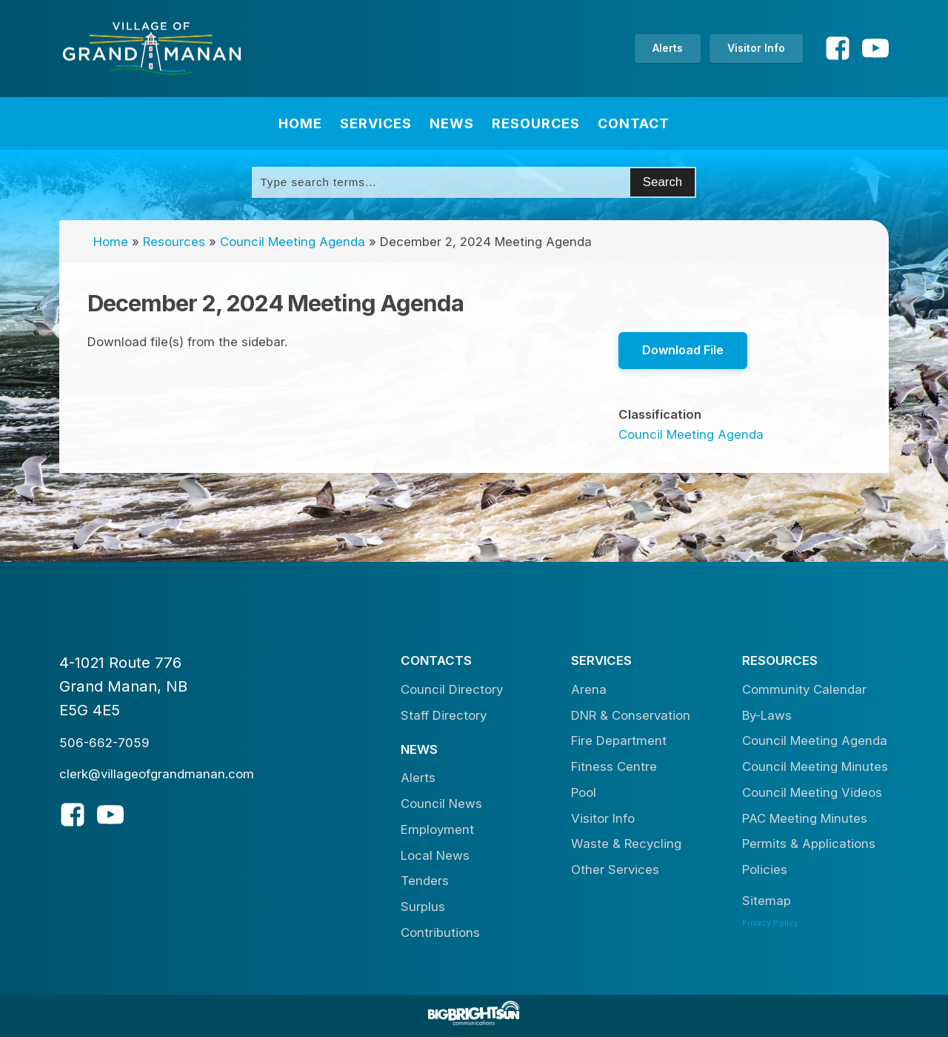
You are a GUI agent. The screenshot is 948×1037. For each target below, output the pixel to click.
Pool (583, 792)
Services (376, 123)
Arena (589, 689)
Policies (764, 869)
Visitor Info (756, 48)
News (452, 123)
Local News (435, 855)
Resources (536, 123)
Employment (437, 829)
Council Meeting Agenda (292, 241)
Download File (683, 349)
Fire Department (619, 740)
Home (300, 123)
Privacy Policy (770, 923)
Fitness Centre (614, 766)
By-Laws (767, 715)
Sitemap (766, 900)
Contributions (440, 932)
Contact (634, 123)
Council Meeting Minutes (815, 766)
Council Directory (452, 689)
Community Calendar (804, 689)
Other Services (615, 869)
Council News (441, 803)
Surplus (423, 906)
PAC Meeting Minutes (804, 818)
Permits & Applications (808, 843)
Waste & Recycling (626, 843)
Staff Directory (444, 715)
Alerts (667, 48)
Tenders (425, 880)
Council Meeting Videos (812, 792)
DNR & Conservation (630, 715)
